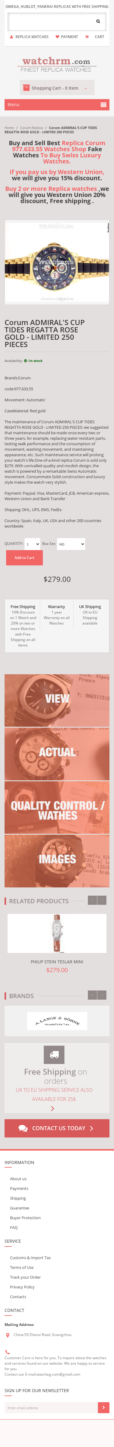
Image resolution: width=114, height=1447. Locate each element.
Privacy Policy (22, 1287)
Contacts (18, 1296)
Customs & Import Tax (30, 1257)
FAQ (14, 1227)
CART (99, 36)
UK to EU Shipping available (90, 615)
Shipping (18, 1198)
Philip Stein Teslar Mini (57, 962)
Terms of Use (21, 1267)
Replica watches (32, 36)
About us (18, 1178)
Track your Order (25, 1277)
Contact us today (57, 1128)
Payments (19, 1188)
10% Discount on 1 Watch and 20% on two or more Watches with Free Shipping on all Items (23, 626)
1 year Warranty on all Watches (56, 615)
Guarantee (19, 1208)
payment (69, 36)
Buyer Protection (25, 1217)
